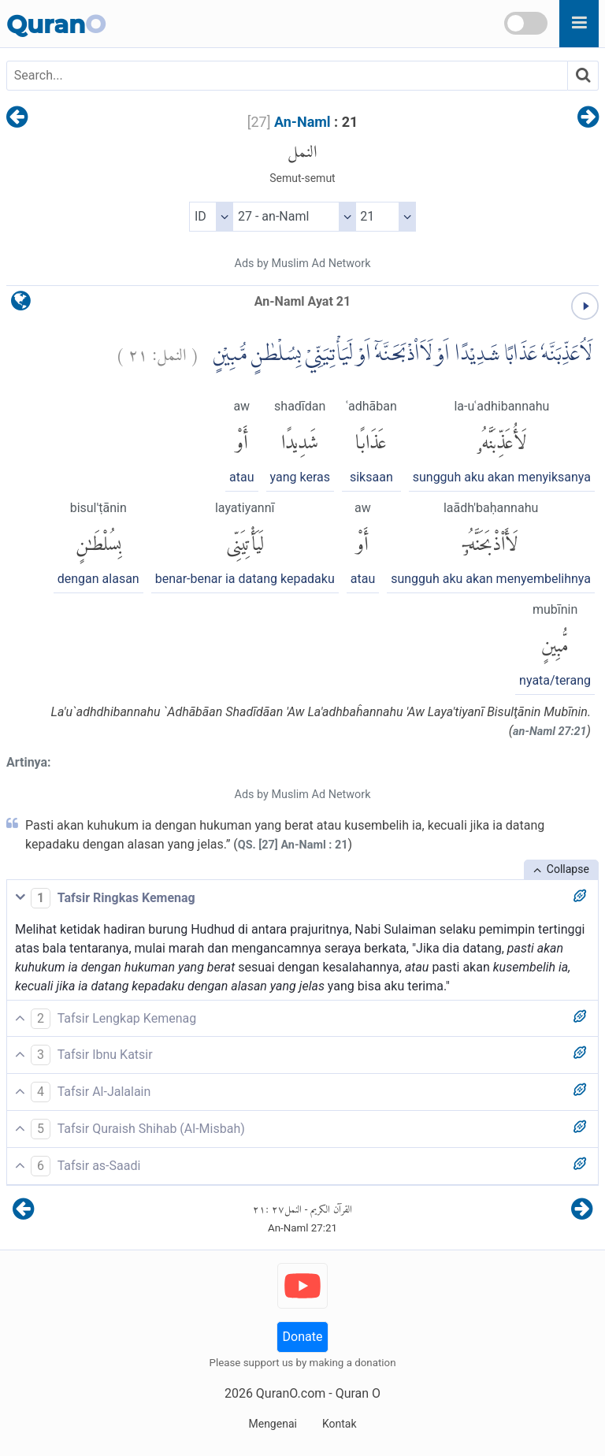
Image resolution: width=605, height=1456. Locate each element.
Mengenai (272, 1423)
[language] (20, 304)
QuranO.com (290, 1393)
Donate (303, 1336)
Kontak (339, 1423)
